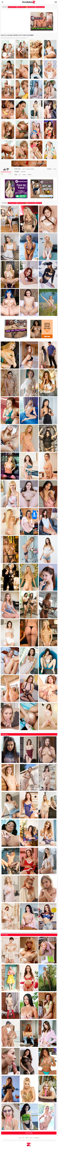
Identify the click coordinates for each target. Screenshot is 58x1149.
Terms (31, 1137)
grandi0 (29, 174)
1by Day (55, 169)
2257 (23, 1137)
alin (20, 174)
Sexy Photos (12, 7)
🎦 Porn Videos (30, 7)
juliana (24, 174)
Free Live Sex (21, 7)
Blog (20, 1137)
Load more (28, 1133)
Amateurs (23, 171)
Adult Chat (38, 203)
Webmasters (36, 1137)
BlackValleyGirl (40, 7)
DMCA (27, 1137)
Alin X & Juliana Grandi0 (28, 169)
